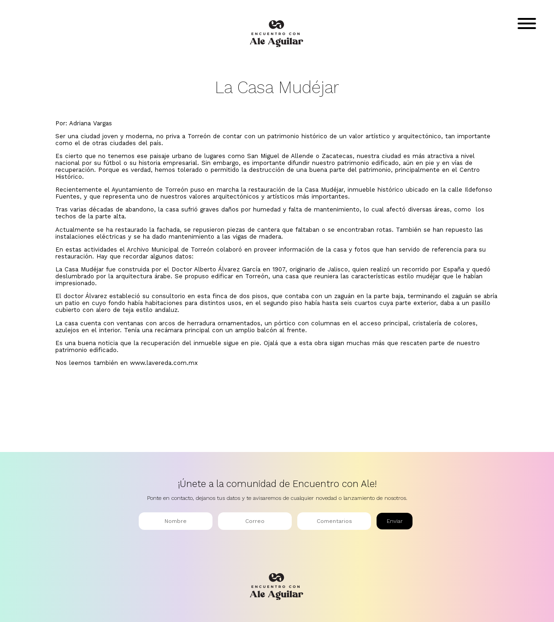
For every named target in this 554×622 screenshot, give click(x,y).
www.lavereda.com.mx (164, 362)
